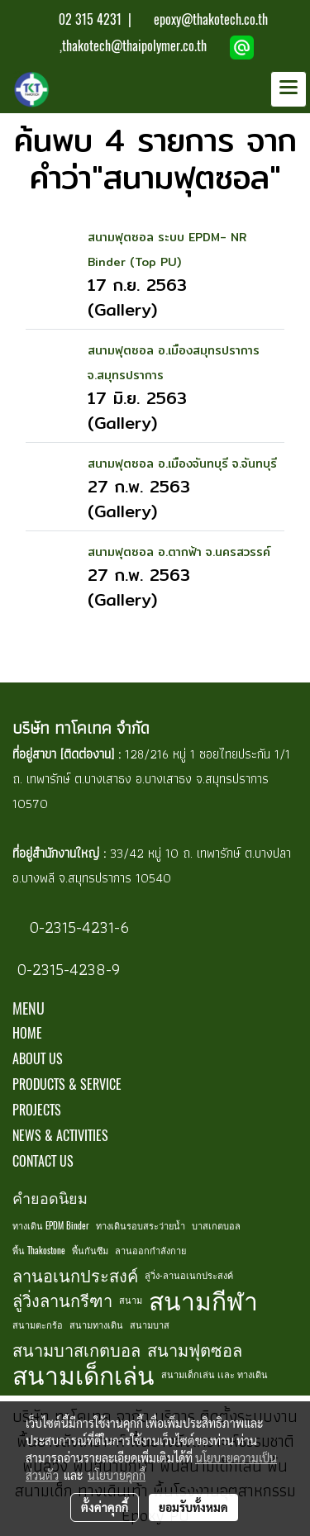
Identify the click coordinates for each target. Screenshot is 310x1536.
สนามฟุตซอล (194, 1350)
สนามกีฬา (203, 1300)
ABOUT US (37, 1059)
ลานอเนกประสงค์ (75, 1275)
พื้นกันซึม (90, 1250)
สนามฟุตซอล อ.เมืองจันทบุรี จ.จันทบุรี (182, 463)
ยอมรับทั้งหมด (193, 1507)
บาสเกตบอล (216, 1226)
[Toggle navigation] (288, 89)
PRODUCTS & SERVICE (67, 1084)
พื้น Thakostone (38, 1250)
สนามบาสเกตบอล (76, 1350)
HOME (27, 1033)
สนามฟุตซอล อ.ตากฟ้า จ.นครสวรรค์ (179, 552)
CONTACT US (43, 1161)
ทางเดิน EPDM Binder (50, 1226)
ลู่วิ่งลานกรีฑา (62, 1300)
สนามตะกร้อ (37, 1325)
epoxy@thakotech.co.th (211, 19)
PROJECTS (36, 1110)
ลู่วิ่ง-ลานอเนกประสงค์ (189, 1275)
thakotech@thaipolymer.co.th (134, 46)
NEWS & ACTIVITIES (60, 1135)
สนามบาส (149, 1325)
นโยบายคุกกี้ (116, 1474)
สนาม (130, 1300)
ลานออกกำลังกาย (150, 1250)
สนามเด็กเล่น (83, 1374)
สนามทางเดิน (96, 1325)
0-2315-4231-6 (77, 927)
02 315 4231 (88, 19)
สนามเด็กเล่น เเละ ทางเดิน (214, 1374)
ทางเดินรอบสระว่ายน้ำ (140, 1226)
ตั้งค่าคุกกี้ (104, 1507)
